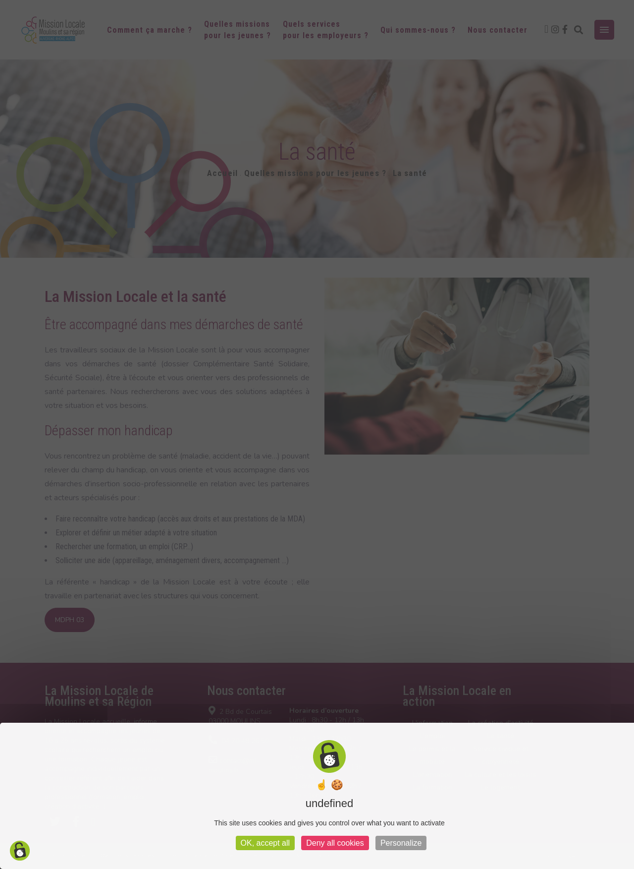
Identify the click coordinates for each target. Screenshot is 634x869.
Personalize (401, 843)
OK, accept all (265, 843)
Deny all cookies (335, 843)
